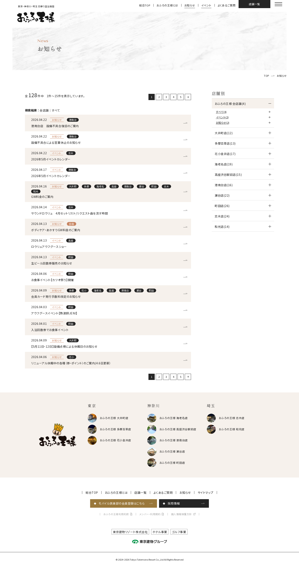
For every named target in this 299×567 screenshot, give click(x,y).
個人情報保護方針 (181, 514)
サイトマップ (205, 492)
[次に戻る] (188, 97)
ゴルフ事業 (179, 532)
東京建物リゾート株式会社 (130, 532)
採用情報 (174, 503)
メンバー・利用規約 (150, 514)
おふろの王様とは (167, 5)
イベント (206, 5)
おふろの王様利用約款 (116, 514)
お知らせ (189, 5)
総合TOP (144, 5)
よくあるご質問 (227, 5)
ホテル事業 (159, 532)
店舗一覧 (254, 4)
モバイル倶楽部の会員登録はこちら (122, 503)
